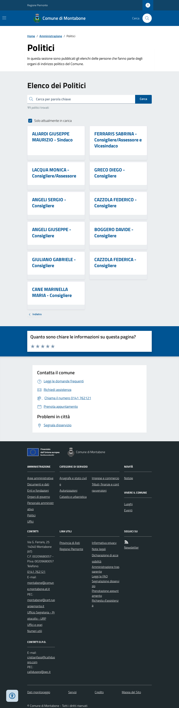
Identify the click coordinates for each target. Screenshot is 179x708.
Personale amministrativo (40, 506)
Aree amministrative (40, 478)
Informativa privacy (104, 542)
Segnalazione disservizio (105, 583)
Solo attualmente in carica (53, 120)
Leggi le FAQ (100, 576)
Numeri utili (34, 631)
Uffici (30, 521)
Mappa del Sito (131, 692)
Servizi (72, 692)
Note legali (99, 549)
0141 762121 (36, 571)
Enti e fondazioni (38, 490)
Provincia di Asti (70, 542)
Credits (99, 692)
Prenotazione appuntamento (105, 593)
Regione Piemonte (37, 5)
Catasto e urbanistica (73, 496)
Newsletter (131, 547)
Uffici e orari (34, 624)
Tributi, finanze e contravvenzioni (105, 487)
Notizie (128, 478)
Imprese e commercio (105, 478)
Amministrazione (50, 36)
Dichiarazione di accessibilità (105, 558)
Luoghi (128, 504)
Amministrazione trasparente (105, 569)
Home (31, 36)
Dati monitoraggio (38, 692)
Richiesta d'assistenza (105, 603)
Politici (31, 515)
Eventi (128, 510)
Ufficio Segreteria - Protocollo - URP (41, 615)
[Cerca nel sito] (145, 18)
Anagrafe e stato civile (73, 481)
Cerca (143, 98)
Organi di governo (38, 496)
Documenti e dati (38, 484)
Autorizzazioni (68, 490)
